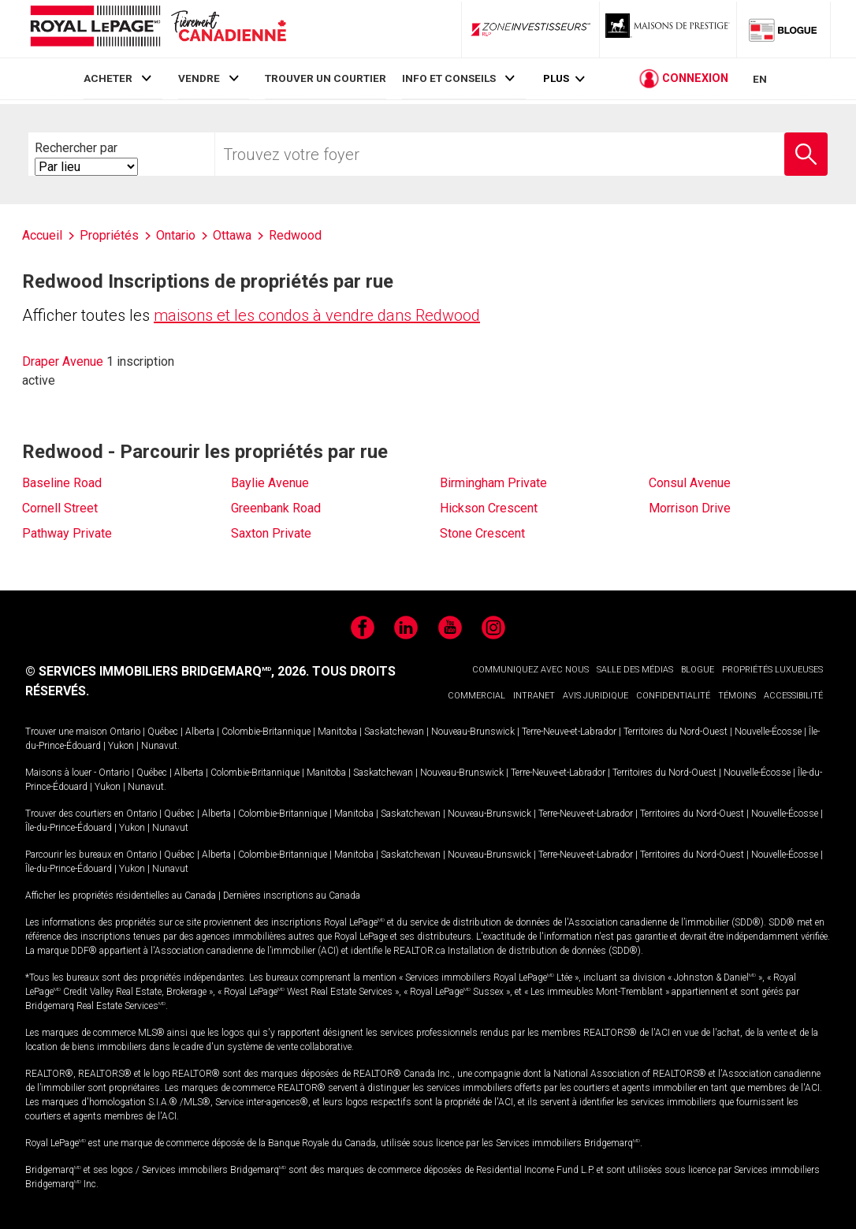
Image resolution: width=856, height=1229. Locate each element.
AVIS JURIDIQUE (595, 696)
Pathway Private (67, 533)
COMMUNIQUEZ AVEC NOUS (530, 670)
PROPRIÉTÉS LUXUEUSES (772, 670)
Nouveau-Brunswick (473, 731)
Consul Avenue (690, 482)
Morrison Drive (690, 508)
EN (760, 80)
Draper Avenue (62, 361)
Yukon (121, 745)
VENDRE (199, 78)
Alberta (199, 731)
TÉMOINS (737, 696)
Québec (162, 731)
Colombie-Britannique (266, 731)
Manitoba (337, 731)
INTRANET (534, 696)
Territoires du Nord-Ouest (675, 731)
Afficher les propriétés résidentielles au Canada (120, 895)
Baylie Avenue (270, 482)
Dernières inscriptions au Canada (291, 895)
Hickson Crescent (489, 508)
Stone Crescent (482, 533)
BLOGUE (697, 670)
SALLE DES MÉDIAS (635, 670)
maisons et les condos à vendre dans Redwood (317, 315)
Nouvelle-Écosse (768, 731)
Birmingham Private (493, 482)
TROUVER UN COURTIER (325, 78)
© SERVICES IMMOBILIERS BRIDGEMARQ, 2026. (167, 671)
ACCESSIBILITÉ (793, 696)
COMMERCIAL (476, 696)
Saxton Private (271, 533)
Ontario (125, 731)
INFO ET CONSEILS (449, 78)
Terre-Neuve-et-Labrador (569, 731)
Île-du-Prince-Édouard (68, 827)
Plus (556, 80)
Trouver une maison (66, 731)
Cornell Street (60, 508)
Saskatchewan (394, 731)
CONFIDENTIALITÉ (673, 696)
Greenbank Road (276, 508)
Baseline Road (62, 482)
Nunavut (159, 745)
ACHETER (108, 78)
